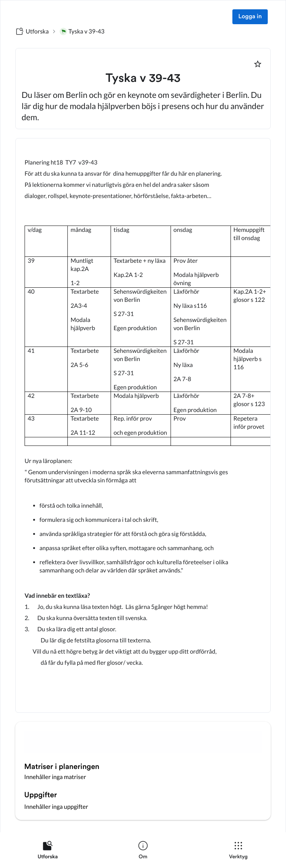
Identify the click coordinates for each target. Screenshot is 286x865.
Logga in (250, 17)
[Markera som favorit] (257, 64)
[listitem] (47, 852)
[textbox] (143, 425)
